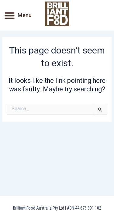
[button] (10, 15)
